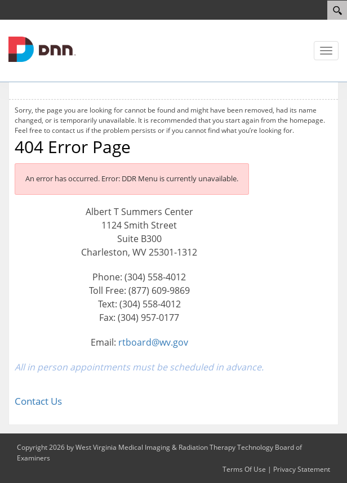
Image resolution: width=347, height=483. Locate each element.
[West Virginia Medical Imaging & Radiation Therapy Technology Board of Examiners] (42, 48)
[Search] (337, 10)
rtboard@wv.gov (153, 342)
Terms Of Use (244, 469)
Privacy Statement (301, 469)
